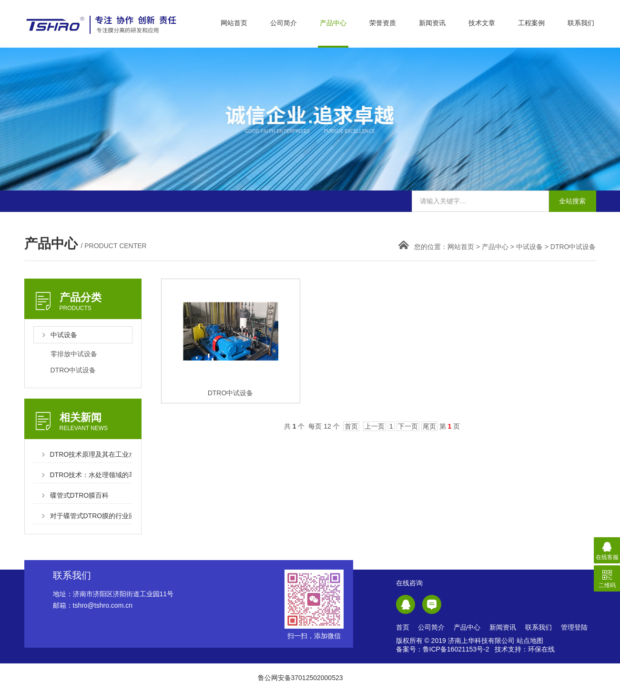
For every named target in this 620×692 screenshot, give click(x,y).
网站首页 (234, 23)
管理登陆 (574, 627)
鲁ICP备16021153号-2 (456, 649)
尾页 (429, 426)
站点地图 (530, 640)
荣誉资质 (382, 23)
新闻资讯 (432, 23)
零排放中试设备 (74, 354)
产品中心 (333, 23)
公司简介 (283, 23)
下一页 (408, 426)
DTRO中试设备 (73, 370)
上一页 (375, 426)
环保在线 (541, 649)
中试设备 (529, 247)
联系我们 (581, 23)
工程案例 (531, 23)
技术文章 (481, 23)
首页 (351, 426)
